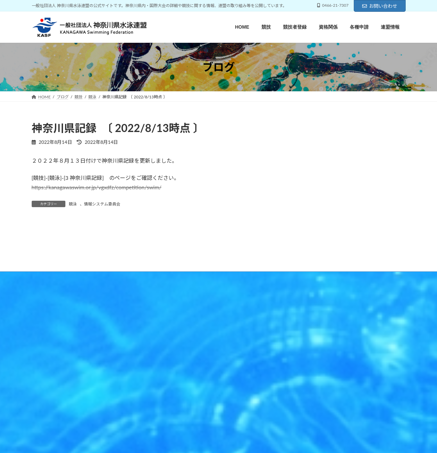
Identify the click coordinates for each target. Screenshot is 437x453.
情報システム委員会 (102, 203)
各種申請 (157, 353)
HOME (44, 353)
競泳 (73, 203)
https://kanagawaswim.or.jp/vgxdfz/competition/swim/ (97, 187)
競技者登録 (96, 353)
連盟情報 (187, 353)
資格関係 (127, 353)
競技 (68, 353)
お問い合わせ (379, 6)
